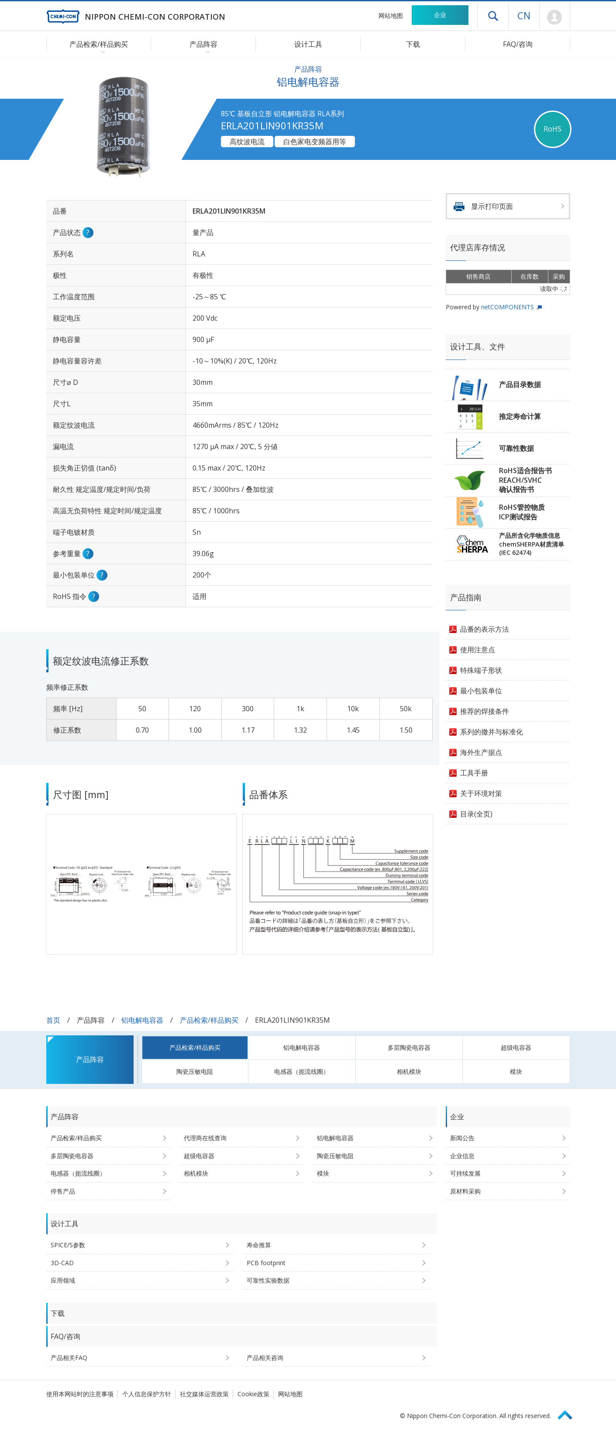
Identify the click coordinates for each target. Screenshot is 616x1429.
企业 (440, 14)
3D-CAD (62, 1263)
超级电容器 (516, 1047)
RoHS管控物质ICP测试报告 (522, 512)
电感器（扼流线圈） (301, 1071)
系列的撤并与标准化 (491, 732)
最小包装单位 (481, 690)
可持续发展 (465, 1173)
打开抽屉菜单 (493, 16)
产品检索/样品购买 (209, 1020)
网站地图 (391, 15)
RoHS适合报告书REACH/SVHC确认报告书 (525, 480)
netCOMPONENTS (507, 307)
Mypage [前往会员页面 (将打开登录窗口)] (555, 17)
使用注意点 (477, 649)
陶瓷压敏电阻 (194, 1071)
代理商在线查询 (205, 1138)
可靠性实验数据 (268, 1280)
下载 (413, 44)
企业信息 (462, 1156)
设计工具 (308, 44)
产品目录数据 (520, 384)
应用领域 (63, 1280)
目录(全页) (476, 814)
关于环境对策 (481, 793)
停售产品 (63, 1191)
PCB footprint (266, 1263)
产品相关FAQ (69, 1357)
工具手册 (474, 773)
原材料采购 (465, 1191)
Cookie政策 (253, 1394)
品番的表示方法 (484, 629)
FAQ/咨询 (518, 44)
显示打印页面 (492, 206)
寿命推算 (259, 1245)
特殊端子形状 (481, 670)
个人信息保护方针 (146, 1394)
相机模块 (409, 1071)
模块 (516, 1071)
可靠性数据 (516, 448)
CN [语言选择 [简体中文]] (523, 15)
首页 (53, 1020)
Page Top (568, 1413)
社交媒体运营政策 (204, 1394)
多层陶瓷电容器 (409, 1047)
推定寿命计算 (520, 416)
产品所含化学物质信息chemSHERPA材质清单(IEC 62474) (531, 544)
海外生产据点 (481, 752)
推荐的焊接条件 (484, 711)
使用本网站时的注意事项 (80, 1394)
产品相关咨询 (265, 1357)
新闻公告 (462, 1138)
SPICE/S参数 (68, 1245)
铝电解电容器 (142, 1020)
